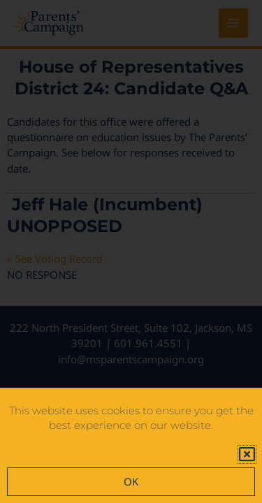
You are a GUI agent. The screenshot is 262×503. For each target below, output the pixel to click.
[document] (131, 251)
